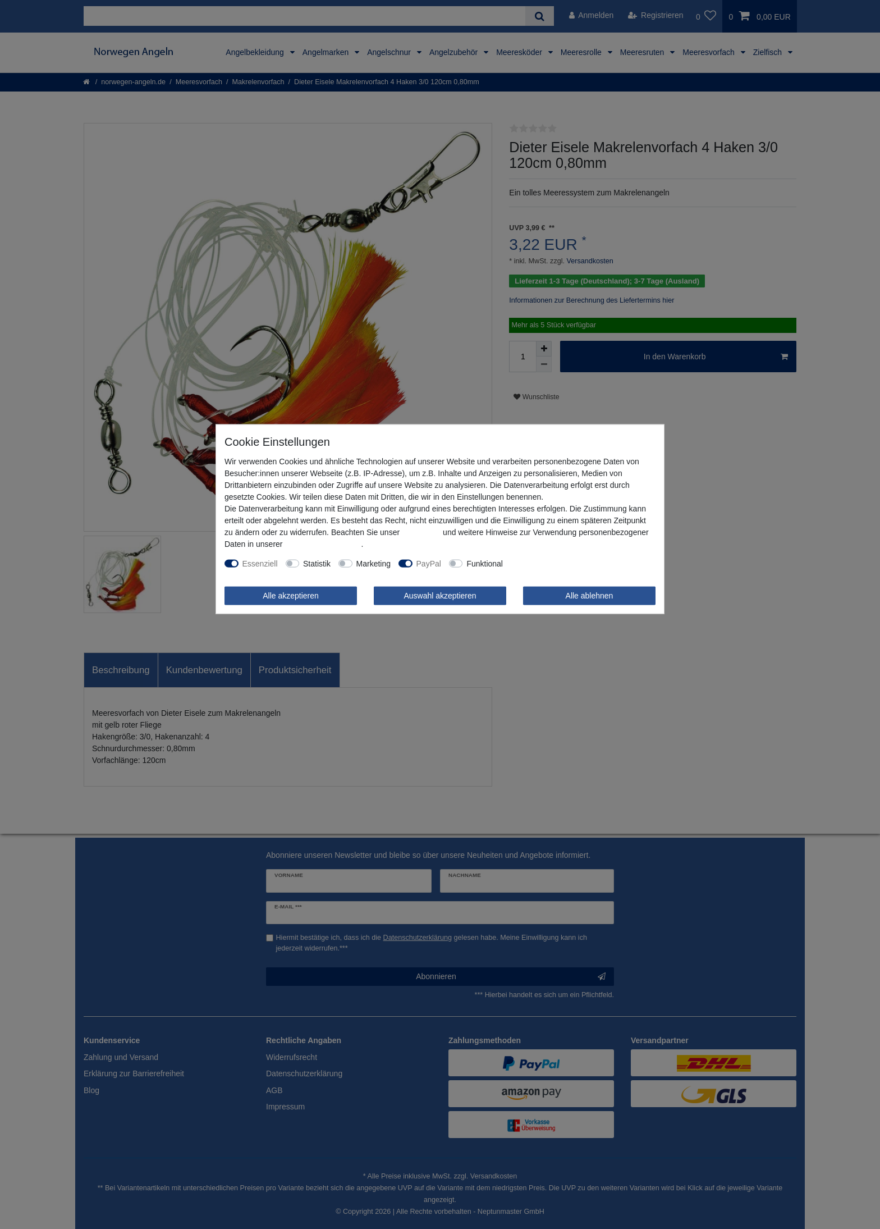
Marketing (373, 563)
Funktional (484, 563)
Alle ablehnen (589, 595)
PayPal (428, 563)
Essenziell (260, 563)
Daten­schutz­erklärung (323, 543)
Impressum (421, 531)
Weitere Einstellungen (549, 563)
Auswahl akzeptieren (440, 595)
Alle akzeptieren (291, 595)
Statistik (317, 563)
